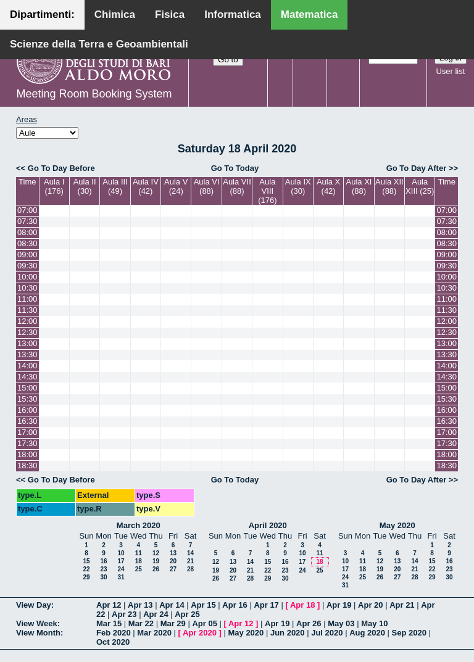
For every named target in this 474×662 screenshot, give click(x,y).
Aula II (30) (84, 186)
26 (155, 569)
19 (155, 561)
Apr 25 (187, 614)
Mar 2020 (154, 632)
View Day (33, 605)
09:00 (27, 254)
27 (173, 569)
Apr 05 (204, 623)
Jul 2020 (327, 632)
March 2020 (138, 525)
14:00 (27, 365)
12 (155, 553)
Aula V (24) (176, 186)
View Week (36, 623)
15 (86, 561)
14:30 (27, 376)
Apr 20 (370, 605)
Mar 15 (109, 623)
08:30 (27, 243)
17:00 (27, 432)
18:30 (27, 465)
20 (173, 561)
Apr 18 (302, 605)
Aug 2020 (367, 632)
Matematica (309, 14)
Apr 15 (203, 605)
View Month (38, 632)
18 (138, 561)
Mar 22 (141, 623)
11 (138, 553)
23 (103, 569)
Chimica (114, 14)
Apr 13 (140, 605)
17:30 (27, 443)
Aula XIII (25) (419, 186)
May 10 (374, 623)
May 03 (341, 623)
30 (103, 577)
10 (120, 553)
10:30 (27, 287)
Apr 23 (124, 614)
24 (120, 569)
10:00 (27, 276)
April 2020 (268, 525)
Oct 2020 (113, 642)
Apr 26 (308, 623)
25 (138, 569)
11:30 (27, 310)
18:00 (27, 454)
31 (120, 577)
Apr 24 (155, 614)
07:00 (27, 210)
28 (190, 569)
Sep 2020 (409, 632)
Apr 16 (234, 605)
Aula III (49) (114, 186)
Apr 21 (401, 605)
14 (190, 553)
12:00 (27, 321)
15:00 (27, 387)
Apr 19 (338, 605)
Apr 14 (171, 605)
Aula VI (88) (207, 186)
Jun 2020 (287, 632)
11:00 (27, 299)
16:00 (27, 410)
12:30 (27, 332)
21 (190, 561)
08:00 (27, 232)
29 (86, 577)
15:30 (27, 398)
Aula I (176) (54, 186)
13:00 (27, 343)
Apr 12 (108, 605)
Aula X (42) (328, 186)
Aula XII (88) (389, 186)
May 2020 (397, 525)
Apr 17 (266, 605)
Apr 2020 (200, 632)
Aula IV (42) (146, 186)
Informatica (232, 14)
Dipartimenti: (42, 14)
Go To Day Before (61, 168)
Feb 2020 (113, 632)
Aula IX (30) (298, 186)
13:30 (27, 354)
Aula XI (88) (359, 186)
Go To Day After (416, 168)
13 (173, 553)
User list (450, 71)
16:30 (27, 421)
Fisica (170, 14)
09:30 (27, 265)
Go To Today (235, 168)
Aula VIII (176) (267, 191)
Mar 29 (173, 623)
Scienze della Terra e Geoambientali (99, 44)
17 (120, 561)
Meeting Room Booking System (94, 94)
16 (103, 561)
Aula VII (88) (237, 186)
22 (86, 569)
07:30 (27, 221)
